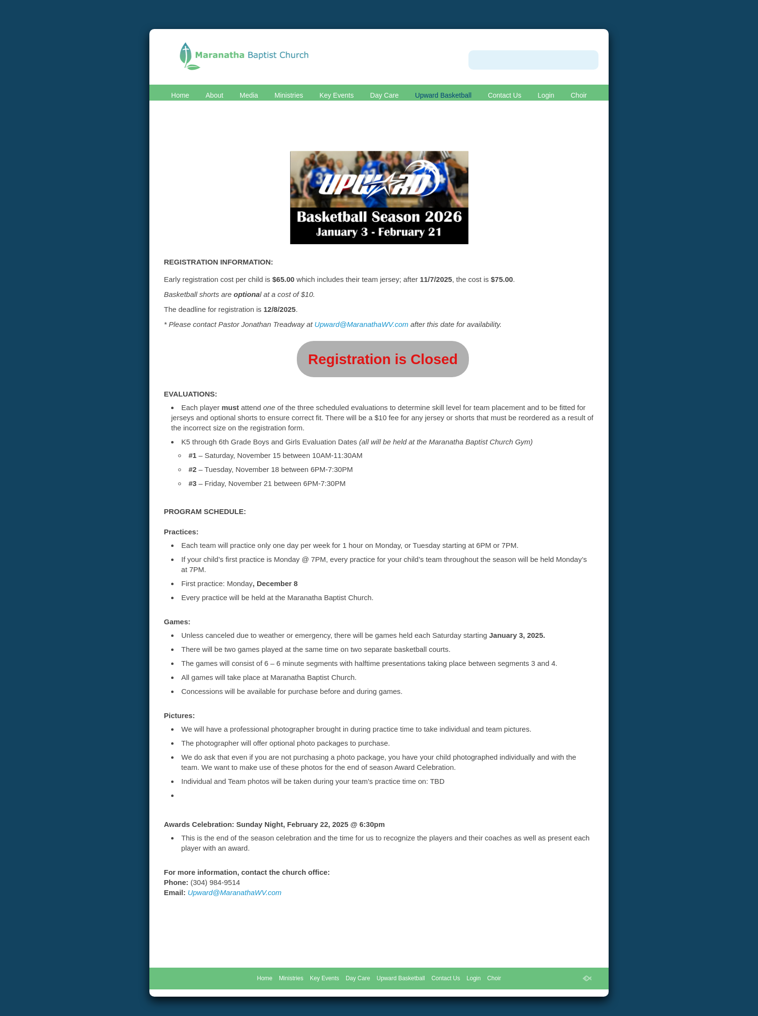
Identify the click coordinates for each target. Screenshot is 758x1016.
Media (249, 95)
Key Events (337, 95)
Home (180, 95)
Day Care (384, 95)
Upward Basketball (443, 95)
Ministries (289, 95)
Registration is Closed (383, 359)
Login (546, 95)
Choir (578, 95)
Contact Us (504, 95)
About (214, 95)
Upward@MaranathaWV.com (361, 324)
